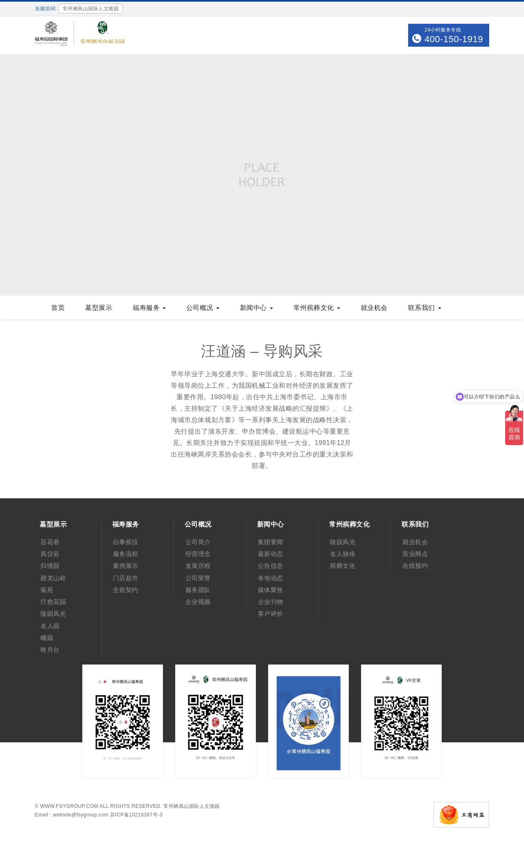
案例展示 (125, 565)
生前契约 (125, 589)
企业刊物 (270, 601)
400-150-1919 (454, 39)
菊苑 (47, 589)
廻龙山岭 (53, 577)
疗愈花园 (53, 601)
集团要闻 (270, 541)
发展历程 (198, 565)
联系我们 (424, 307)
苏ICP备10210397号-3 (136, 815)
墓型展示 (98, 307)
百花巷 (50, 541)
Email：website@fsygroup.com (71, 815)
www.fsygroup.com (69, 806)
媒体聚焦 (270, 589)
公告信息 (270, 565)
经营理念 (198, 553)
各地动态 (270, 577)
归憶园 (50, 565)
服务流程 (125, 553)
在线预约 (415, 565)
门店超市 (125, 577)
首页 (58, 307)
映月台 (50, 649)
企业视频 (198, 601)
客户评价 (270, 613)
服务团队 (198, 589)
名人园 (50, 625)
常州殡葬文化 (317, 307)
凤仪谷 (50, 553)
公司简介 (198, 541)
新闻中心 (256, 307)
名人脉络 (342, 553)
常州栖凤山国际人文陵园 (191, 806)
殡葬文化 (342, 565)
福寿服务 (149, 307)
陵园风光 (53, 613)
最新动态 (270, 553)
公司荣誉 (198, 577)
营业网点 (415, 553)
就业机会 (374, 307)
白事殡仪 (125, 541)
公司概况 (202, 307)
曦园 (47, 637)
